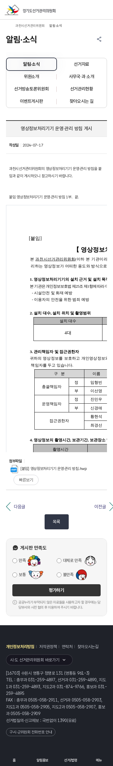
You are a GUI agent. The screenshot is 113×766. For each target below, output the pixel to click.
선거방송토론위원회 (31, 89)
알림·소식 (31, 64)
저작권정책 (48, 646)
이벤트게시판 (31, 101)
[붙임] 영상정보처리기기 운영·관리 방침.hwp (49, 468)
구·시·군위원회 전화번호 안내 (30, 732)
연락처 (67, 646)
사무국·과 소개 (81, 76)
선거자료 (81, 64)
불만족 (68, 574)
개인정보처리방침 (20, 646)
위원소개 (31, 76)
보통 (22, 574)
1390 (62, 720)
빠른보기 (26, 480)
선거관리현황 (81, 89)
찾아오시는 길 (82, 101)
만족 (22, 560)
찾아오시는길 (88, 646)
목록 (56, 522)
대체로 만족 (72, 560)
